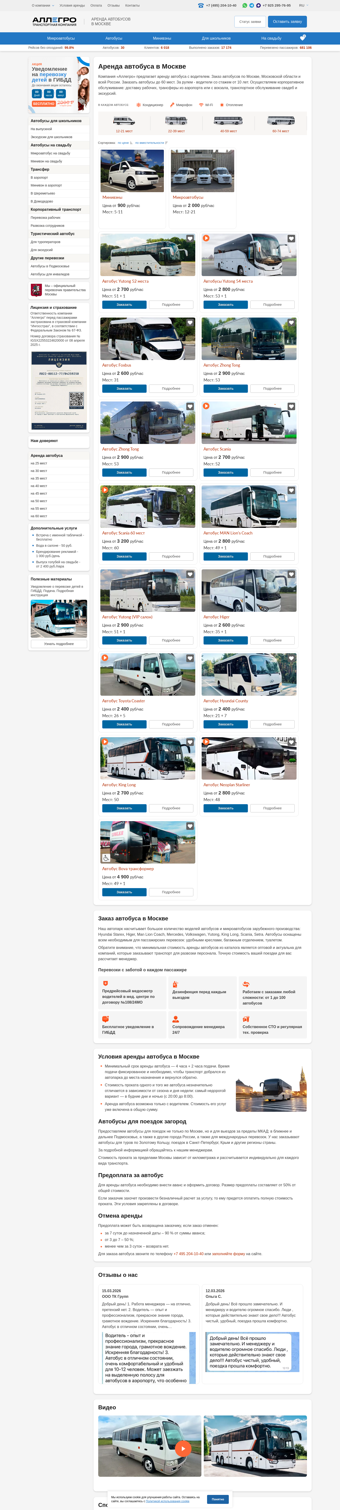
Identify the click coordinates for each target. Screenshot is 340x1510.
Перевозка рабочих (45, 217)
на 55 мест (39, 508)
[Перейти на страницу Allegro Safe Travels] (112, 1508)
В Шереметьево (43, 193)
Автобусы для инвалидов (50, 274)
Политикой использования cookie (168, 1501)
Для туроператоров (45, 242)
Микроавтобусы (61, 38)
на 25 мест (39, 463)
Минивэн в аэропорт (46, 185)
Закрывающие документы (120, 1281)
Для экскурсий (42, 250)
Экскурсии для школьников (51, 137)
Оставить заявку (287, 22)
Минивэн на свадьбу (46, 161)
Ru (301, 5)
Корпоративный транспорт (56, 209)
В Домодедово (42, 201)
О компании (41, 5)
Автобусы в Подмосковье (50, 266)
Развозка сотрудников (47, 226)
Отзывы (114, 5)
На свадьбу (271, 38)
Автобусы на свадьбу (51, 145)
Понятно (218, 1499)
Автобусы (114, 38)
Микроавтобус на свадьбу (50, 153)
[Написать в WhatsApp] (245, 5)
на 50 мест (39, 501)
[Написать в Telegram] (252, 5)
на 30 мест (39, 471)
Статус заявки (250, 22)
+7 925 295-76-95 (277, 5)
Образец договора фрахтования (273, 1480)
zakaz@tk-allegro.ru (153, 1313)
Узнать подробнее (59, 644)
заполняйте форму (228, 1001)
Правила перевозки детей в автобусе (217, 1489)
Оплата (96, 5)
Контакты (132, 5)
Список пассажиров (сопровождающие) (278, 1473)
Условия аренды (72, 5)
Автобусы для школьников (56, 121)
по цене (123, 142)
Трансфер (40, 169)
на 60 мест (39, 516)
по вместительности (149, 142)
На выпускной (41, 129)
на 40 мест (39, 486)
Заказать (257, 221)
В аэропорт (39, 177)
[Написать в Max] (258, 5)
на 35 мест (39, 478)
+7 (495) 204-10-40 (58, 1466)
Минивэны (162, 38)
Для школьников (216, 38)
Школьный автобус (163, 1484)
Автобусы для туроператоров (160, 1468)
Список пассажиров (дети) (269, 1466)
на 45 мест (39, 493)
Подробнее (288, 221)
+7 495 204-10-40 (189, 1001)
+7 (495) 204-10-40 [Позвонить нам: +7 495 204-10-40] (217, 5)
